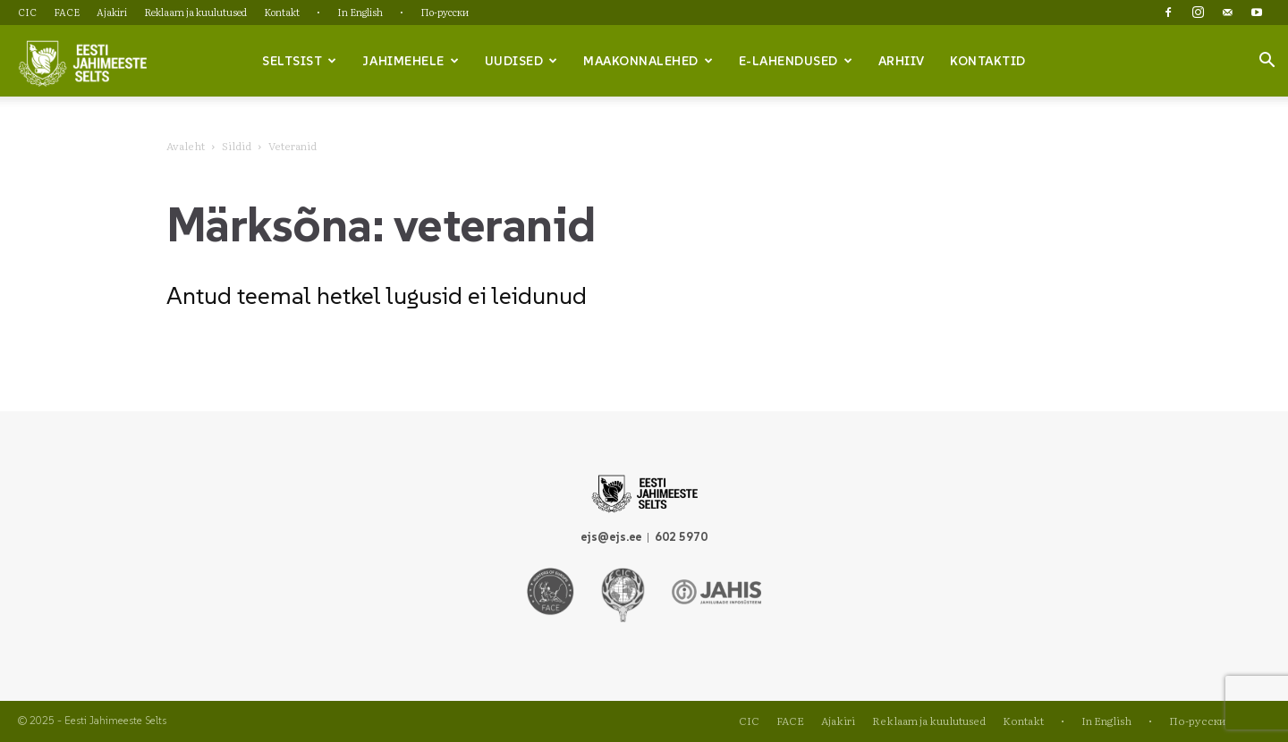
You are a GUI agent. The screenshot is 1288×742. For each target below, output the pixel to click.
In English (360, 11)
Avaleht (185, 146)
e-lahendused (796, 61)
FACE (67, 11)
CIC (27, 11)
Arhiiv (901, 61)
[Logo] (82, 61)
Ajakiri (112, 11)
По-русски (444, 11)
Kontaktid (988, 61)
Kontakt (282, 11)
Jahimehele (410, 61)
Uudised (521, 61)
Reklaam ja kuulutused (195, 11)
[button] (1266, 62)
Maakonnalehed (648, 61)
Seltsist (299, 61)
